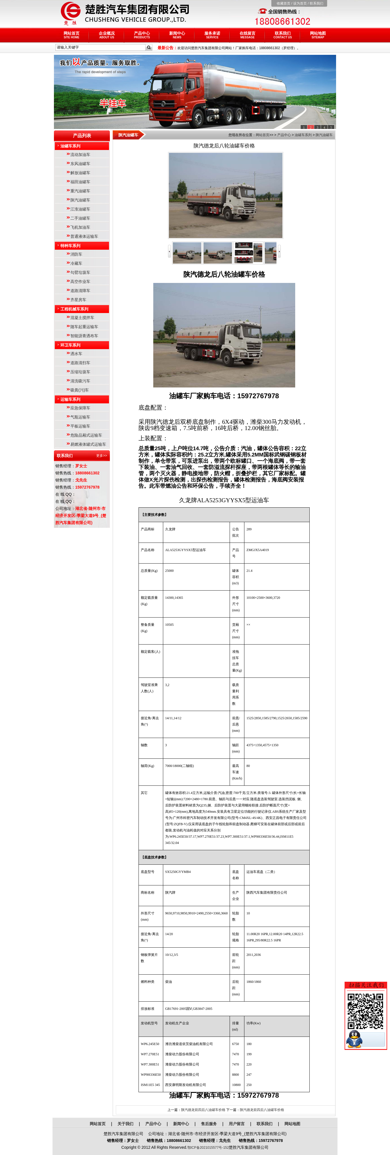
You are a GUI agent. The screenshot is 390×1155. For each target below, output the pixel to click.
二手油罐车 (80, 218)
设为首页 (300, 3)
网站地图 (318, 35)
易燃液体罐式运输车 (88, 444)
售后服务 (209, 1123)
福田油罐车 (80, 182)
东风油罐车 (80, 163)
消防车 (76, 254)
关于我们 (125, 1123)
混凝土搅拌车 (82, 317)
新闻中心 (177, 35)
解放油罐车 (80, 172)
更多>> (101, 456)
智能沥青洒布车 (84, 335)
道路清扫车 (80, 362)
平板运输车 (80, 426)
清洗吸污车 (80, 381)
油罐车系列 (70, 146)
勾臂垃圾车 (80, 272)
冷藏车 (76, 263)
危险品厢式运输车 (86, 435)
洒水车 (76, 353)
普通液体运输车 (84, 236)
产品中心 (142, 35)
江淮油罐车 (80, 209)
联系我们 (316, 3)
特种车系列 (70, 245)
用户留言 (237, 1123)
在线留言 (247, 35)
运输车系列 (70, 399)
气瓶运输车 (80, 417)
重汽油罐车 (80, 191)
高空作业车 (80, 281)
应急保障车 (80, 408)
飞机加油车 (80, 227)
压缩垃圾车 (80, 372)
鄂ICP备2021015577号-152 (208, 1148)
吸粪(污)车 (79, 390)
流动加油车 (80, 154)
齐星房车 (78, 299)
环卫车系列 (70, 345)
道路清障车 (80, 290)
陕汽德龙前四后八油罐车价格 (203, 1110)
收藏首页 (283, 3)
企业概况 (107, 35)
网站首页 (71, 35)
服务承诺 (212, 35)
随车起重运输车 (84, 326)
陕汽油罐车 (80, 200)
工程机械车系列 (74, 309)
